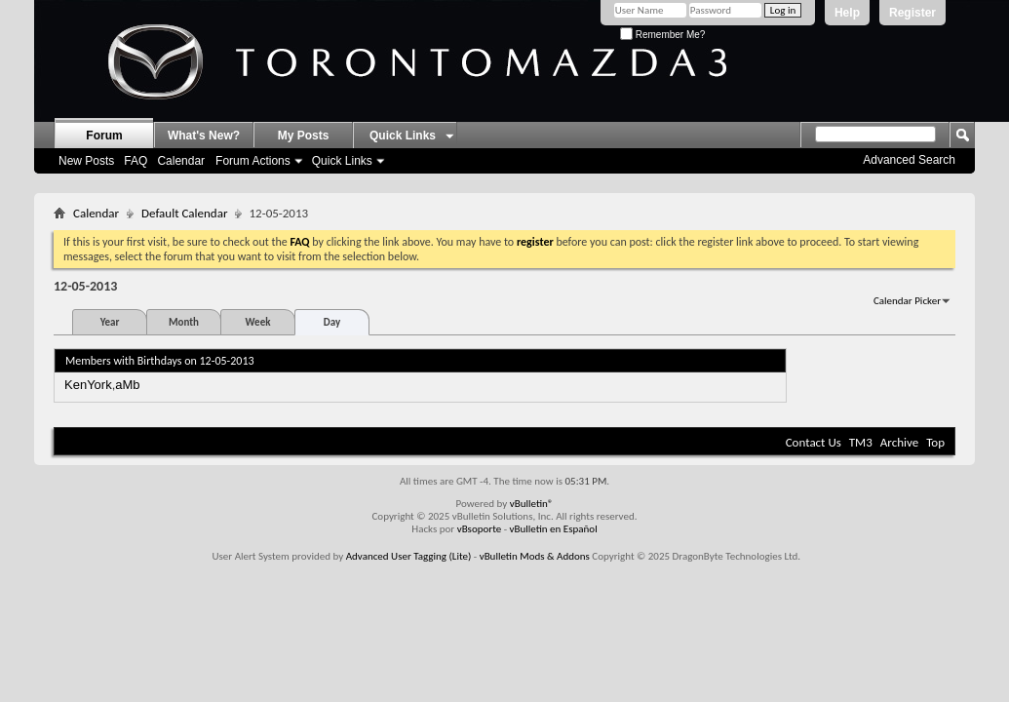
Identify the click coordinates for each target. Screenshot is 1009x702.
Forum (104, 135)
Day (332, 322)
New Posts (86, 161)
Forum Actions (253, 161)
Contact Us (813, 442)
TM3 (861, 442)
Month (184, 322)
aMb (127, 384)
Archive (899, 442)
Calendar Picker (907, 300)
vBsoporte (479, 529)
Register (912, 13)
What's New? (204, 135)
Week (258, 322)
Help (847, 13)
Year (110, 322)
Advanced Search (909, 160)
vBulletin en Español (554, 529)
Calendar (181, 161)
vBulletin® (532, 503)
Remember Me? (662, 34)
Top (935, 442)
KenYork (88, 384)
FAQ (135, 161)
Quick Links (342, 161)
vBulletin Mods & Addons (535, 556)
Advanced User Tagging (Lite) (409, 556)
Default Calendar (184, 213)
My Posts (304, 135)
